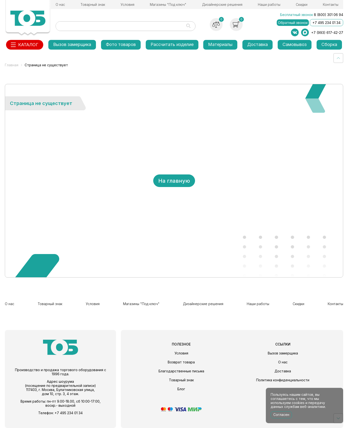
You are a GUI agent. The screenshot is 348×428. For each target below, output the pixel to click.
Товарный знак (92, 4)
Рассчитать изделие (172, 44)
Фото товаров (121, 44)
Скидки (301, 4)
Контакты (330, 4)
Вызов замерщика (72, 44)
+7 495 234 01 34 (326, 23)
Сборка (329, 44)
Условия (127, 4)
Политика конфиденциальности (282, 380)
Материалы (220, 44)
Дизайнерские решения (222, 4)
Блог (181, 389)
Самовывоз (295, 44)
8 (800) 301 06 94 (328, 15)
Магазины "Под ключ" (168, 4)
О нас (60, 4)
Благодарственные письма (181, 371)
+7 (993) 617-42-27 (327, 32)
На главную (174, 181)
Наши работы (269, 4)
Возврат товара (181, 362)
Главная (11, 65)
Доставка (257, 44)
